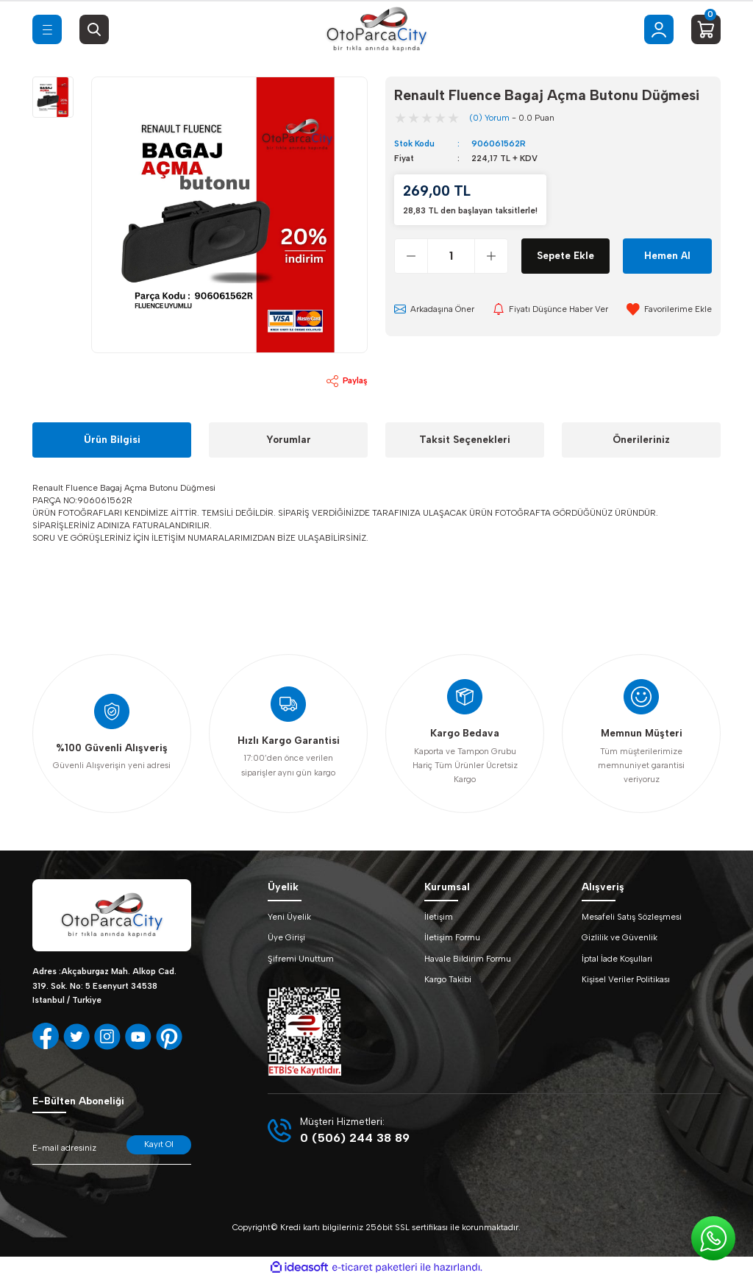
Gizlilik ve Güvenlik (619, 937)
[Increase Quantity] (490, 256)
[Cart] (706, 29)
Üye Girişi (286, 937)
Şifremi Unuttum (301, 959)
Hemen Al (667, 255)
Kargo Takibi (447, 979)
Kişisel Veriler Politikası (626, 979)
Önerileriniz (641, 439)
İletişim (438, 917)
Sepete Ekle (565, 255)
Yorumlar (288, 439)
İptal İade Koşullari (617, 959)
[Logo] (376, 29)
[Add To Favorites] (669, 309)
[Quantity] (451, 256)
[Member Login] (659, 29)
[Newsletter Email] (111, 1150)
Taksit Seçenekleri (464, 439)
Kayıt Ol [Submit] (159, 1144)
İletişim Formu (452, 937)
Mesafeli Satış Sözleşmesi (632, 917)
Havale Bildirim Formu (467, 959)
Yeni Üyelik (289, 917)
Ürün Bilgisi (112, 439)
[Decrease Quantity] (411, 256)
